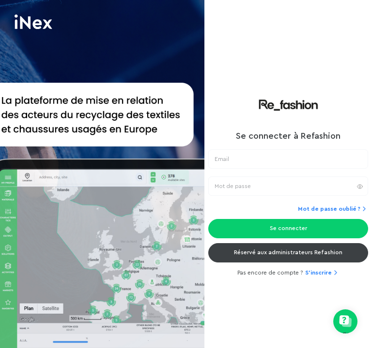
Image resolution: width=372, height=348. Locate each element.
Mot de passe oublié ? (333, 209)
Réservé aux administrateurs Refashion (288, 252)
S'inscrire (322, 272)
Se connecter (288, 228)
